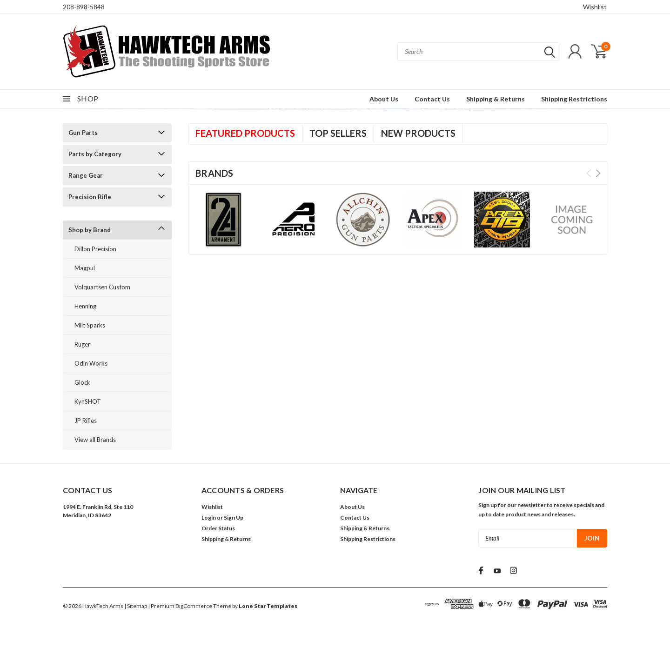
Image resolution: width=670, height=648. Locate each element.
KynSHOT (87, 401)
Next (598, 173)
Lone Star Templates (268, 605)
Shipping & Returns (495, 99)
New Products (418, 133)
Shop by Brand (89, 230)
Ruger (82, 344)
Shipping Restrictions (574, 99)
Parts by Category (94, 154)
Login (208, 517)
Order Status (218, 528)
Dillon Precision (95, 249)
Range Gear (85, 175)
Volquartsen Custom (102, 287)
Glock (82, 382)
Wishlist (595, 7)
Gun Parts (83, 132)
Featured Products (245, 133)
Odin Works (90, 363)
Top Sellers (338, 133)
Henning (85, 306)
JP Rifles (85, 420)
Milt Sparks (89, 325)
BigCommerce (193, 605)
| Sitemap (135, 605)
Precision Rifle (89, 196)
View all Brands (95, 439)
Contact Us (432, 99)
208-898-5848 (84, 7)
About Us (383, 99)
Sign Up (233, 517)
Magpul (84, 268)
